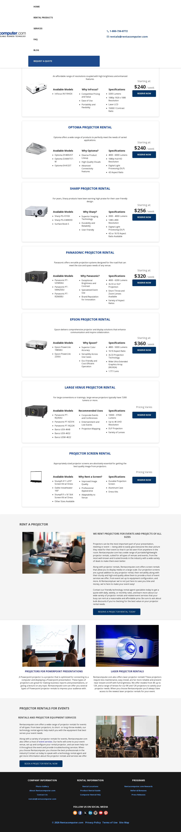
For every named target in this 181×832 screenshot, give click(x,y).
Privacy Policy (93, 822)
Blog (36, 50)
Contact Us (42, 794)
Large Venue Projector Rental (90, 387)
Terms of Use (110, 822)
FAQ (36, 39)
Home (37, 6)
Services (38, 28)
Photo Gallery (42, 786)
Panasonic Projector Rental (90, 252)
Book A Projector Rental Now (41, 763)
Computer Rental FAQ (90, 794)
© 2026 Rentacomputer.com (68, 822)
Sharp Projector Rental (90, 188)
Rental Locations (90, 786)
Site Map (124, 822)
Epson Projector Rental (90, 319)
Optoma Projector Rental (90, 127)
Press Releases (138, 794)
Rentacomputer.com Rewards (138, 786)
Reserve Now (144, 93)
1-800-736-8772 (117, 31)
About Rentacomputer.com (42, 790)
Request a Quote (43, 61)
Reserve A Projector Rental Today (116, 611)
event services (45, 741)
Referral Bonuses (138, 790)
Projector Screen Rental (90, 453)
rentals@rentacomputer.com (127, 36)
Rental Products (43, 17)
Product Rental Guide (90, 790)
